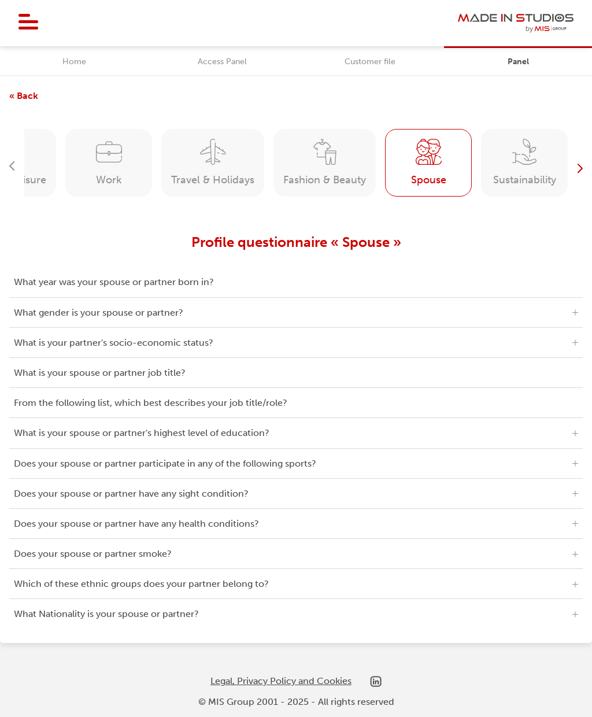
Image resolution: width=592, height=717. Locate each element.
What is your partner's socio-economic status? (113, 342)
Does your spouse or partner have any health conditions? (136, 523)
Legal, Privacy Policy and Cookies (281, 680)
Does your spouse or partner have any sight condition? (131, 493)
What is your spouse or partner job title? (100, 372)
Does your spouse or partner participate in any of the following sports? (165, 463)
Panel (518, 61)
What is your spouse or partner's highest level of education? (141, 432)
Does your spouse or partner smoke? (93, 553)
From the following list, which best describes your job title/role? (150, 402)
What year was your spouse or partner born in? (114, 281)
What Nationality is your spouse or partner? (106, 613)
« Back (23, 95)
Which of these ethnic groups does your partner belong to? (141, 583)
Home (74, 61)
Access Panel (222, 61)
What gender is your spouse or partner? (98, 312)
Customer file (370, 61)
